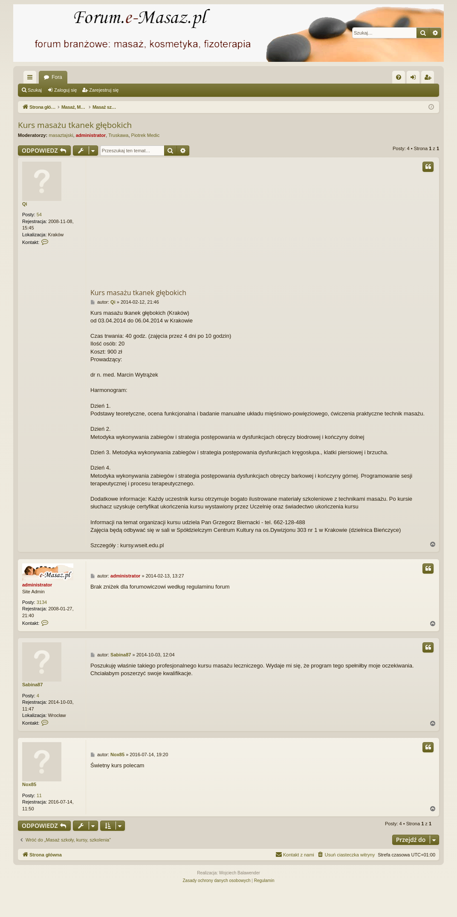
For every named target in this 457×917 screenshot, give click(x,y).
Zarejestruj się (104, 90)
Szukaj (35, 90)
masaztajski (61, 135)
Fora (57, 77)
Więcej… (31, 79)
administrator (91, 135)
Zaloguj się (65, 90)
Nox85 (29, 784)
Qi (24, 203)
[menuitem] (398, 77)
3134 (42, 602)
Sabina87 (32, 684)
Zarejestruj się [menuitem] (429, 79)
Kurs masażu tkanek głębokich (75, 125)
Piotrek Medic (145, 135)
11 (39, 795)
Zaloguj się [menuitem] (415, 79)
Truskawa (118, 135)
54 (39, 214)
